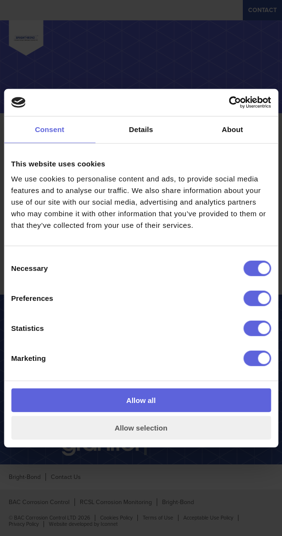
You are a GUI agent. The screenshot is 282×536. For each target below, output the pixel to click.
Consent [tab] (49, 129)
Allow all (141, 400)
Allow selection (141, 427)
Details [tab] (141, 129)
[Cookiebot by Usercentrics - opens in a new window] (228, 102)
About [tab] (232, 129)
